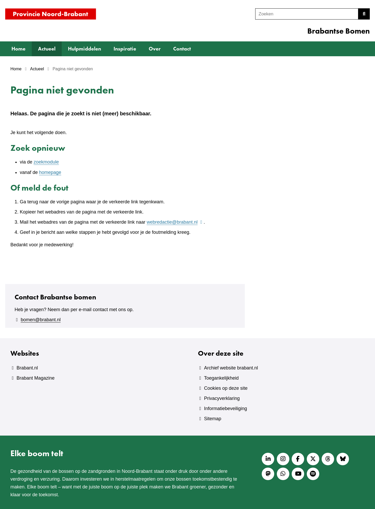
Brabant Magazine (35, 378)
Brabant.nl (27, 367)
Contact (182, 48)
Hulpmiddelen (84, 48)
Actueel (46, 48)
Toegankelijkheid (221, 378)
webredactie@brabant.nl (175, 222)
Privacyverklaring (222, 398)
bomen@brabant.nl (40, 319)
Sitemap (212, 418)
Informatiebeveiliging (225, 408)
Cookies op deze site (225, 388)
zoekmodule (46, 162)
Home (18, 48)
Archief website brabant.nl (231, 367)
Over (155, 48)
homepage (50, 172)
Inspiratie (125, 48)
